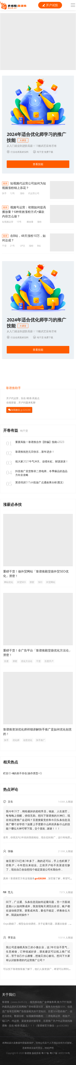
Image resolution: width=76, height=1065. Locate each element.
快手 (4, 193)
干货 (4, 245)
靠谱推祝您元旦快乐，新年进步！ (30, 452)
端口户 (5, 1021)
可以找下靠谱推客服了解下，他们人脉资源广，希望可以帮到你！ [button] (38, 969)
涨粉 (22, 193)
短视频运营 (7, 221)
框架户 (66, 1016)
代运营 (15, 1021)
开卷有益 (11, 430)
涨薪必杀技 (12, 504)
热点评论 (10, 789)
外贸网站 (50, 582)
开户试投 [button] (50, 5)
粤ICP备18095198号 (60, 1053)
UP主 (22, 245)
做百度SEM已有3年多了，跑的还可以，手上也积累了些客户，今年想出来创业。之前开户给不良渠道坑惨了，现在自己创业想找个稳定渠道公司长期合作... (38, 865)
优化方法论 (26, 661)
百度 (6, 661)
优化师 (16, 740)
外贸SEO (21, 582)
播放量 (30, 221)
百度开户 (49, 661)
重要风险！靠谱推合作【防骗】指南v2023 (35, 442)
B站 (39, 245)
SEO (40, 582)
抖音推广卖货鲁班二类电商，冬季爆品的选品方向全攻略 (36, 473)
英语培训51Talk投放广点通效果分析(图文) (34, 482)
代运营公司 (33, 193)
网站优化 (8, 582)
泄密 (32, 582)
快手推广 (40, 740)
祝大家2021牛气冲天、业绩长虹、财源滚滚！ (37, 461)
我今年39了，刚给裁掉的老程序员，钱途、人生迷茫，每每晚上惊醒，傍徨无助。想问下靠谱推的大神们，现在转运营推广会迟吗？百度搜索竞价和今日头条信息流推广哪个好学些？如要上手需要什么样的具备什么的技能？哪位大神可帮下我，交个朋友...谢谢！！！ (38, 819)
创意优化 (27, 740)
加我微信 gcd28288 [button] (20, 409)
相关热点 (10, 762)
